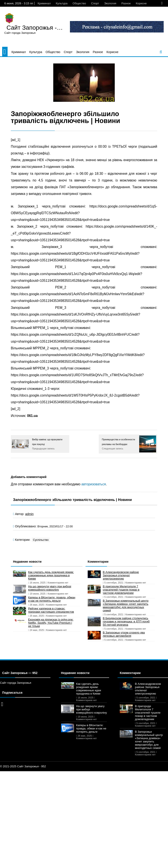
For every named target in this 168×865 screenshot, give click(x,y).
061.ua (32, 416)
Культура (62, 3)
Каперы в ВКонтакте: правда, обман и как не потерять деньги (51, 599)
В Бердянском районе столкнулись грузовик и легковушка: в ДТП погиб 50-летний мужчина (126, 621)
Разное (126, 3)
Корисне (141, 3)
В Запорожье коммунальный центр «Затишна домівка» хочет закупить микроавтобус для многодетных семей (126, 605)
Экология (110, 3)
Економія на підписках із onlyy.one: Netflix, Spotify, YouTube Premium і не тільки (50, 623)
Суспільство (40, 539)
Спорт (95, 3)
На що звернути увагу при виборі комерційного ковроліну (49, 588)
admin (29, 514)
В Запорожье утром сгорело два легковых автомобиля (124, 634)
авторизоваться (93, 484)
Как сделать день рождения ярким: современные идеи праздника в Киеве (51, 575)
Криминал (44, 3)
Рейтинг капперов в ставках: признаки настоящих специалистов (51, 610)
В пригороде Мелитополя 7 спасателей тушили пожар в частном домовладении (121, 589)
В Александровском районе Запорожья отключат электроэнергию (121, 575)
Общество (79, 3)
